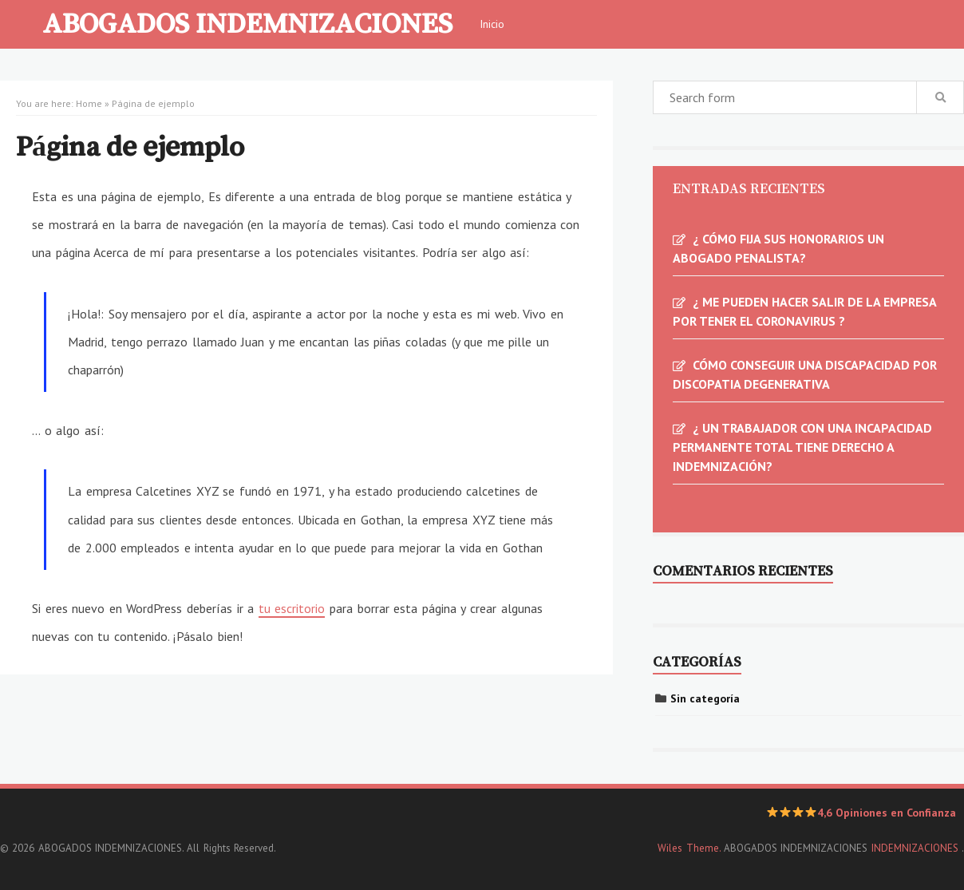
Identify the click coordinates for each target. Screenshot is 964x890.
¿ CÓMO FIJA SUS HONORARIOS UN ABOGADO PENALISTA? (778, 248)
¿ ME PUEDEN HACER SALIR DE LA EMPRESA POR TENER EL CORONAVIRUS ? (804, 311)
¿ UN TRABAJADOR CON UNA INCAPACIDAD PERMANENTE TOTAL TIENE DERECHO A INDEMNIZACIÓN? (802, 447)
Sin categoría (705, 698)
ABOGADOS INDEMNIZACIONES (247, 22)
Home (89, 103)
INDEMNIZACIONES (916, 848)
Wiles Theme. (689, 848)
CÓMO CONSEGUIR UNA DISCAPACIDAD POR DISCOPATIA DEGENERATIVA (805, 374)
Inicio (492, 24)
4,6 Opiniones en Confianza (861, 812)
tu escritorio (292, 608)
